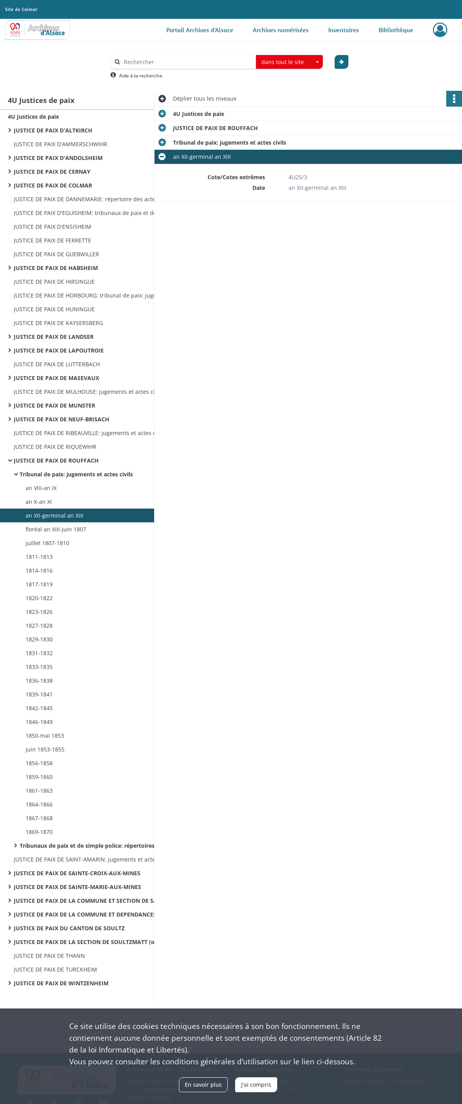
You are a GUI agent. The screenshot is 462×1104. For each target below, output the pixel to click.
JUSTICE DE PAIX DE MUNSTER (54, 405)
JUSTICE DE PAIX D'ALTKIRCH (53, 130)
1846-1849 (39, 722)
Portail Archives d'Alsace (199, 30)
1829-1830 (39, 639)
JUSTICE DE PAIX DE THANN (49, 955)
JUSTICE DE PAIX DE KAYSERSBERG (58, 323)
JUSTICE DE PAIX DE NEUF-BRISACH (61, 419)
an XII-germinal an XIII (54, 515)
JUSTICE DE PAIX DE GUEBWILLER (56, 254)
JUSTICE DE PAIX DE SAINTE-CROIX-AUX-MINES (77, 873)
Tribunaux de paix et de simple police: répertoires (87, 845)
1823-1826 (39, 611)
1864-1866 (39, 804)
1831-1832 (39, 653)
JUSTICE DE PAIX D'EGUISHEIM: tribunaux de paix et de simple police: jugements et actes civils (92, 213)
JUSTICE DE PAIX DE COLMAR (53, 185)
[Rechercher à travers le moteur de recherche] (187, 62)
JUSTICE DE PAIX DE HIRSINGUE (54, 281)
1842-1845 (39, 708)
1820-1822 (39, 598)
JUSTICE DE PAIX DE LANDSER (54, 336)
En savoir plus (203, 1084)
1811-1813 (39, 556)
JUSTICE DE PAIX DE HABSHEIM (56, 268)
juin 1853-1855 (45, 749)
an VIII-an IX (41, 488)
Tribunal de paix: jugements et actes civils (76, 474)
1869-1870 (39, 832)
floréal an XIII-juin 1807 (56, 529)
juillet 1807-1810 (47, 543)
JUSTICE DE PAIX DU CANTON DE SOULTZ (69, 928)
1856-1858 (39, 763)
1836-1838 (39, 680)
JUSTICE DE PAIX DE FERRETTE (52, 240)
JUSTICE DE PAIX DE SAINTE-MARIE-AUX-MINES (77, 887)
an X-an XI (39, 501)
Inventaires (343, 30)
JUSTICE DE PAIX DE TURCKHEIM (55, 969)
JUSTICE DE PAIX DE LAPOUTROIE (59, 350)
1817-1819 (39, 584)
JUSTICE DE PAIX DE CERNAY (52, 171)
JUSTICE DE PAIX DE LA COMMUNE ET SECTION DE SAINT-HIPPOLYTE (92, 900)
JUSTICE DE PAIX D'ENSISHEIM (52, 226)
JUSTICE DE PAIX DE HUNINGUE (54, 309)
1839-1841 (39, 694)
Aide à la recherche (140, 75)
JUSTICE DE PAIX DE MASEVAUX (56, 378)
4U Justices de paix (33, 116)
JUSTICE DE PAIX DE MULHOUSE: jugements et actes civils (89, 391)
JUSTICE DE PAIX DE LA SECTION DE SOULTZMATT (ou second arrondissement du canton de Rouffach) (92, 942)
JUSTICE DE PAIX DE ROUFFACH (56, 460)
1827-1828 (39, 625)
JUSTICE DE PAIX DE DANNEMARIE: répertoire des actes (86, 199)
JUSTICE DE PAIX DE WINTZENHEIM (61, 983)
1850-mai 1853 (45, 735)
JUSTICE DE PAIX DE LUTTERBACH (57, 364)
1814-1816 (39, 570)
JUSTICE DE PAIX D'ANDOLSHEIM (58, 158)
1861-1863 (39, 790)
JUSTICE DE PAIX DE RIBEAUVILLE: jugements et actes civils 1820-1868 (92, 433)
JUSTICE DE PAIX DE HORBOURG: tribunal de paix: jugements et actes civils (92, 295)
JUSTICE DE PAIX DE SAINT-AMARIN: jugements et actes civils (92, 859)
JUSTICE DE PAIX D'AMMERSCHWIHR (60, 144)
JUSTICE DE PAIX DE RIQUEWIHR (55, 446)
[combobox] (289, 62)
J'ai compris (256, 1084)
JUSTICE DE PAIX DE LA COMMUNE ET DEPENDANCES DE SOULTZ (92, 914)
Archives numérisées (281, 30)
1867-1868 (39, 818)
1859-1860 (39, 777)
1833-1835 (39, 666)
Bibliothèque (396, 30)
